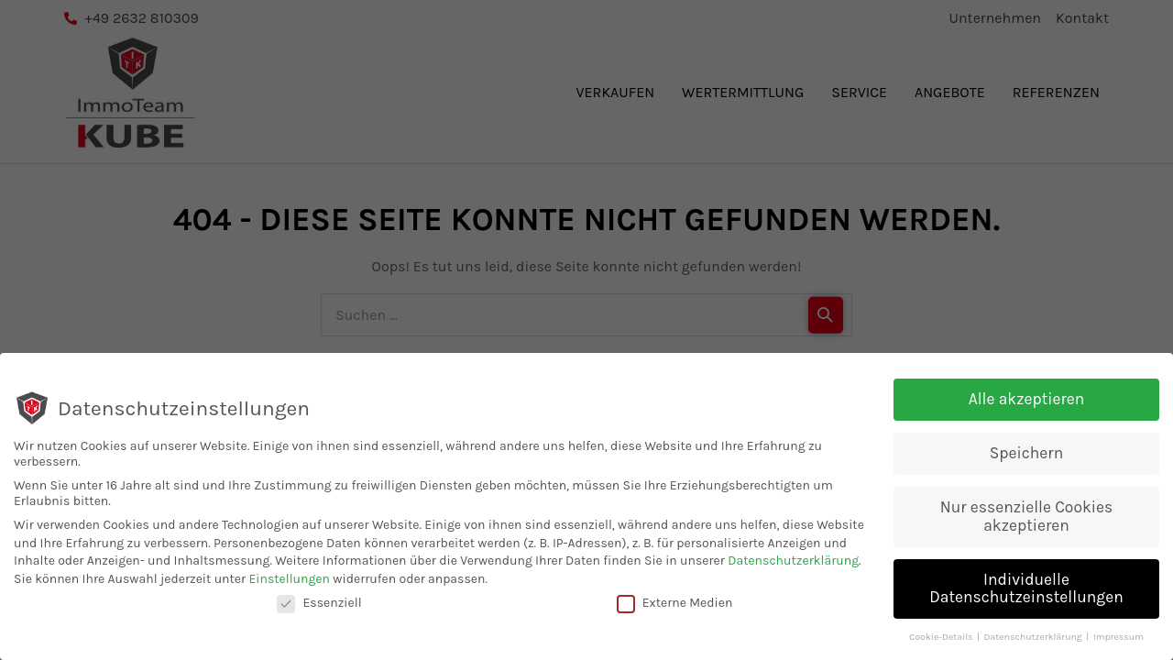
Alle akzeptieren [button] (1027, 400)
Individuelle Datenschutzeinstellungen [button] (1026, 590)
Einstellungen (289, 580)
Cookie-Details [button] (942, 638)
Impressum (1118, 638)
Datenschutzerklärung (793, 562)
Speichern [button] (1026, 455)
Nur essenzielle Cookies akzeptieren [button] (1026, 518)
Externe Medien (675, 603)
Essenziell (319, 603)
